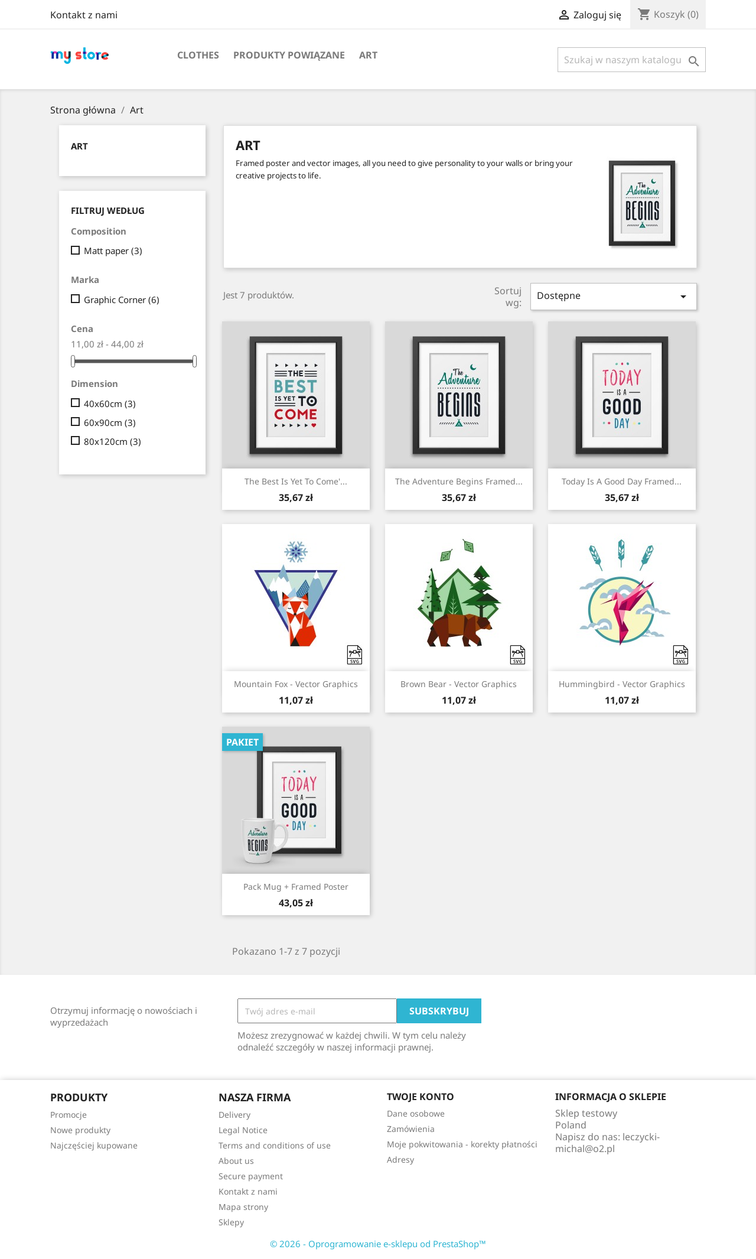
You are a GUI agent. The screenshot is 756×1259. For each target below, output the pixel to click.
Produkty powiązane (289, 54)
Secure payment (251, 1176)
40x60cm (110, 403)
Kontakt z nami (84, 14)
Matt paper (113, 250)
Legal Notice (243, 1130)
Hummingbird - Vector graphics (622, 683)
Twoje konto (420, 1096)
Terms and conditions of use (275, 1145)
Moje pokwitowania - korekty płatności (462, 1144)
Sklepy (231, 1222)
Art (368, 54)
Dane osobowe (416, 1113)
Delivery (234, 1114)
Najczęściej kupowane (94, 1145)
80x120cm (112, 441)
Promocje (68, 1114)
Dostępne (613, 296)
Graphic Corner (121, 299)
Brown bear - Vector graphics (458, 683)
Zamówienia (411, 1128)
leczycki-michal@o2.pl (607, 1142)
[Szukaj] (632, 59)
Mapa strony (243, 1206)
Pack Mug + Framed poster (295, 886)
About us (236, 1160)
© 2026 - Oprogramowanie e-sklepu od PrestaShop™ (378, 1244)
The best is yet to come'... (296, 481)
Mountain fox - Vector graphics (296, 683)
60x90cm (110, 422)
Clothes (198, 54)
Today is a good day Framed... (622, 481)
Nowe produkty (80, 1130)
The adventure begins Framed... (459, 481)
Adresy (400, 1159)
